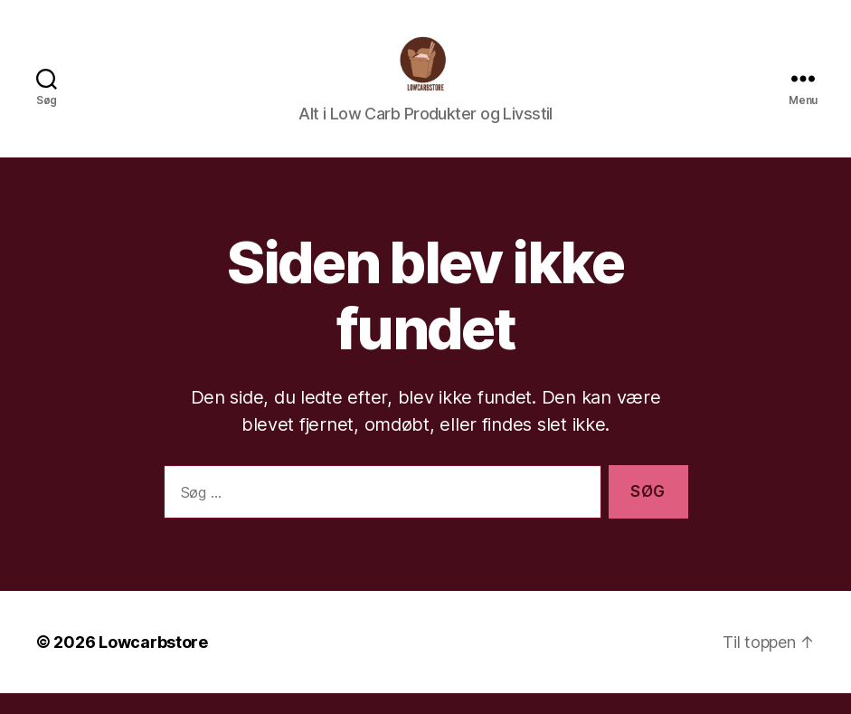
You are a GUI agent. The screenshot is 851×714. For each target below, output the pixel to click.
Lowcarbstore (153, 662)
